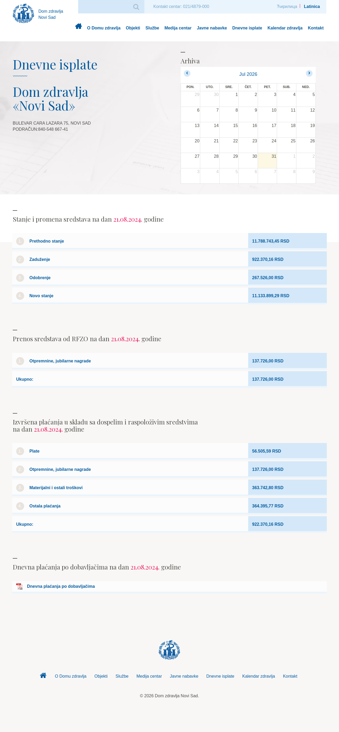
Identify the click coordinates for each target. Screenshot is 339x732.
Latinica (312, 6)
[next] (309, 73)
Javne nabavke (212, 28)
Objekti (133, 28)
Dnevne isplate (247, 28)
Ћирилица (287, 6)
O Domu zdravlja (104, 28)
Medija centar (177, 28)
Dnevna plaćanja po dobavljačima (61, 586)
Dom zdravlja (78, 28)
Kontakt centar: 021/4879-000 (181, 6)
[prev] (187, 73)
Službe (152, 28)
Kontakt (316, 28)
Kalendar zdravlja (285, 28)
